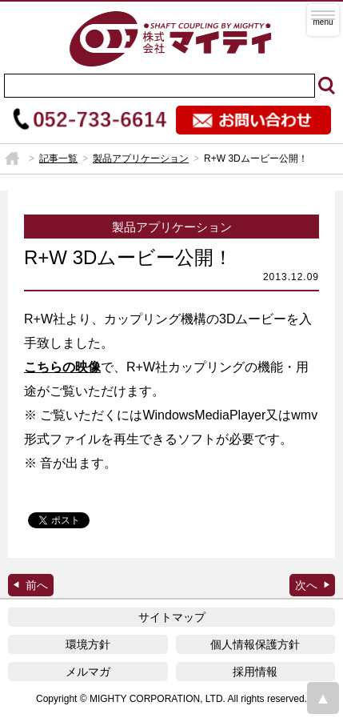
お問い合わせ (254, 120)
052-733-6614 (90, 120)
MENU (323, 20)
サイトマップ (171, 617)
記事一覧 (58, 158)
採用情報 (255, 671)
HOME (12, 158)
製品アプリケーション (141, 158)
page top (323, 698)
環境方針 (88, 644)
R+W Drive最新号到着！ (31, 585)
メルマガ (88, 671)
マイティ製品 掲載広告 (312, 585)
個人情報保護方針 (255, 644)
